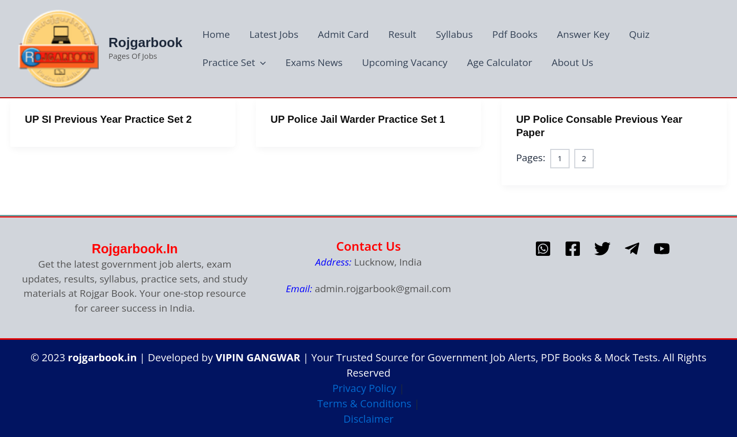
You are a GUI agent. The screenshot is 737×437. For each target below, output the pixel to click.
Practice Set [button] (234, 63)
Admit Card (343, 34)
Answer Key (583, 34)
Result (402, 34)
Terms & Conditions (364, 403)
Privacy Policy (364, 388)
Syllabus (454, 34)
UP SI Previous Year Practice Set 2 (108, 119)
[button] (260, 63)
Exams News (314, 62)
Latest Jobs (273, 34)
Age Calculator (499, 62)
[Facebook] (573, 249)
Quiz (639, 34)
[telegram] (632, 249)
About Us (572, 62)
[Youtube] (662, 249)
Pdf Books (515, 34)
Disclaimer (368, 419)
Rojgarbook (145, 42)
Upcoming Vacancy (404, 62)
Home (216, 34)
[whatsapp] (543, 249)
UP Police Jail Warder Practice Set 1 (357, 119)
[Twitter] (602, 249)
